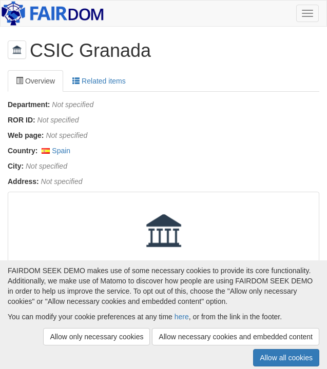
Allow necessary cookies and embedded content (236, 337)
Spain (61, 151)
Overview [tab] (35, 81)
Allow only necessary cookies (96, 337)
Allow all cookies (286, 358)
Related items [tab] (98, 81)
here (182, 317)
